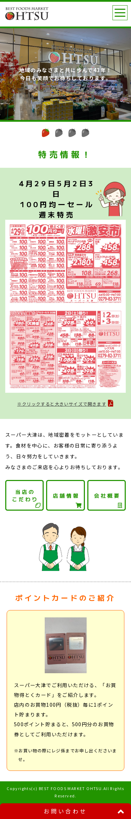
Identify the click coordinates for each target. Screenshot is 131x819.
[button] (46, 132)
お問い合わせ (65, 811)
